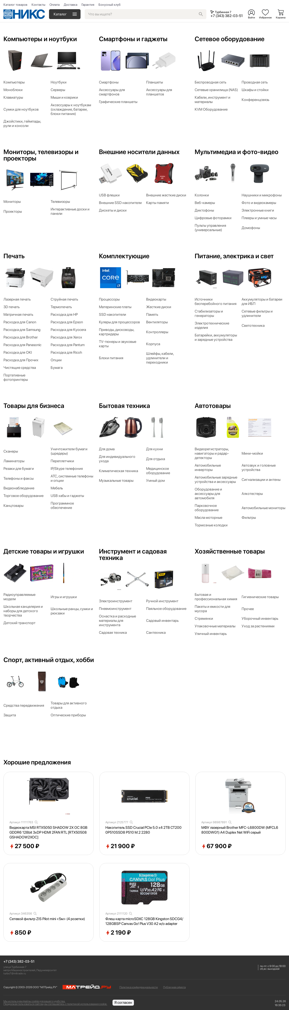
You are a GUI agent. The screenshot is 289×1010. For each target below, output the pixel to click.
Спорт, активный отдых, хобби (48, 660)
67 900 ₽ (216, 846)
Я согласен (123, 1002)
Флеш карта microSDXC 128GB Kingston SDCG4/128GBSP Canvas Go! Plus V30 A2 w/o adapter (144, 921)
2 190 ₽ (118, 933)
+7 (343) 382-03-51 (19, 961)
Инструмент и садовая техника (133, 554)
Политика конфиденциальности (138, 987)
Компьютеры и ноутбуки (40, 39)
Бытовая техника (124, 405)
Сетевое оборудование (229, 39)
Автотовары (213, 405)
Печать (14, 256)
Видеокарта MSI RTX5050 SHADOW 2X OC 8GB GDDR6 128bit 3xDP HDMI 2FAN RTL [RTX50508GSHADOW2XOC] (48, 832)
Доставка (70, 4)
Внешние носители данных (139, 152)
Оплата (54, 4)
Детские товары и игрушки (43, 551)
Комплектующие (124, 256)
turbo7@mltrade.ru (14, 973)
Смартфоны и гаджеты (133, 39)
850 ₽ (20, 933)
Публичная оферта (174, 987)
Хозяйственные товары (230, 551)
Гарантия (87, 4)
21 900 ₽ (120, 846)
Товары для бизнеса (33, 405)
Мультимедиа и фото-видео (236, 152)
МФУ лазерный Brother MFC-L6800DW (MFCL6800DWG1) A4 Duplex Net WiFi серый (239, 830)
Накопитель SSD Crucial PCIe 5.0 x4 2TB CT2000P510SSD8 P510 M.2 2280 (143, 830)
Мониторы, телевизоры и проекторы (40, 155)
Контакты (38, 4)
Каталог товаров (15, 4)
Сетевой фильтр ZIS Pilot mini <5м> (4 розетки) (47, 919)
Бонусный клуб (109, 4)
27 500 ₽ (24, 846)
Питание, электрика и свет (234, 256)
